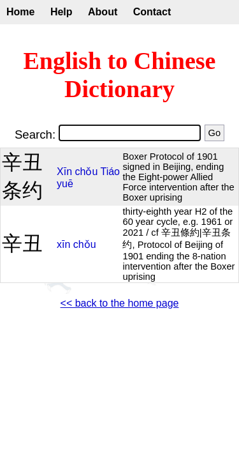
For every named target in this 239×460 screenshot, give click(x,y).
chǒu (86, 171)
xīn (63, 244)
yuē (65, 183)
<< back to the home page (120, 303)
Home (20, 11)
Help (61, 11)
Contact (152, 11)
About (102, 11)
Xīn (64, 171)
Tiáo (110, 171)
